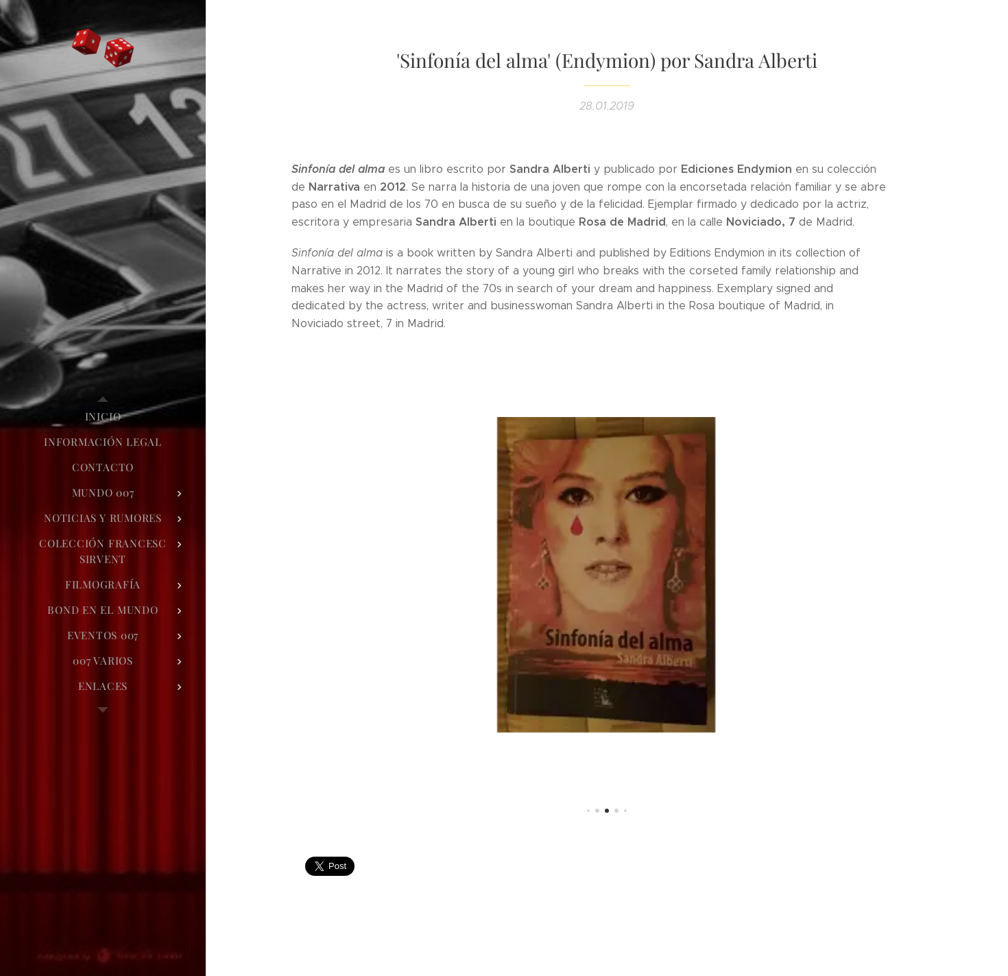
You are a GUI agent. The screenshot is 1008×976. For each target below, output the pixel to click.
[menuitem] (103, 417)
